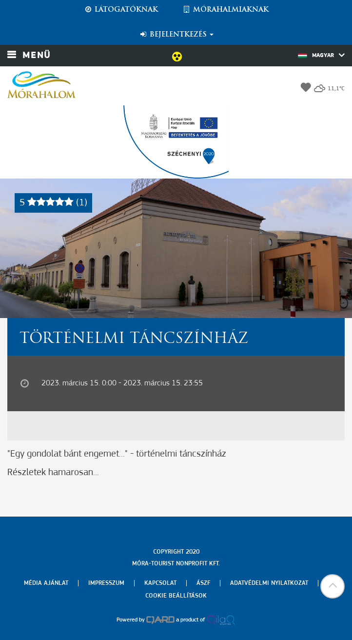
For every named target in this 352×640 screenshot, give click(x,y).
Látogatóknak (121, 10)
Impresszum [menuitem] (106, 583)
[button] (332, 586)
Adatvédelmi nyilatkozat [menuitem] (269, 583)
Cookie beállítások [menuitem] (176, 596)
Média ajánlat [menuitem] (46, 583)
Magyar (321, 55)
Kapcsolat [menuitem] (160, 583)
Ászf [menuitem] (203, 583)
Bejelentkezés (176, 35)
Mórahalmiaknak (225, 10)
